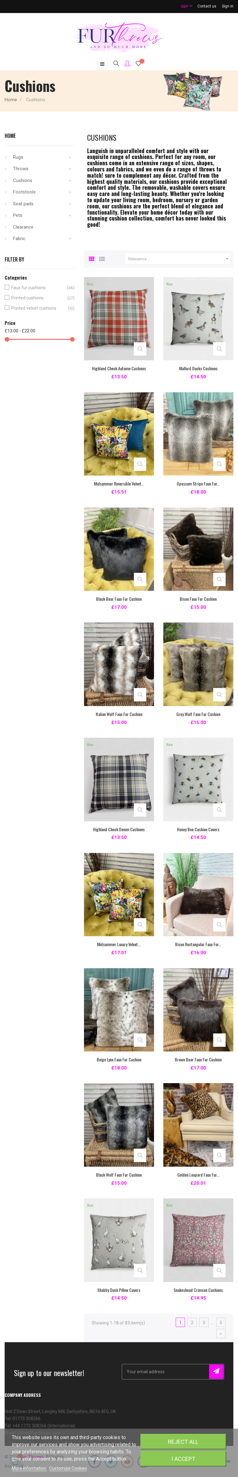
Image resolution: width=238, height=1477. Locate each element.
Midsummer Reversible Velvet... (119, 483)
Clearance (23, 227)
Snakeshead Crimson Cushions (198, 1290)
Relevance (179, 259)
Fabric (19, 238)
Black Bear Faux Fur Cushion (119, 598)
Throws (21, 168)
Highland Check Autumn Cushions (119, 368)
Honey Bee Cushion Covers (198, 829)
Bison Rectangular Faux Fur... (198, 944)
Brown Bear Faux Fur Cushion (198, 1059)
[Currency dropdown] (184, 6)
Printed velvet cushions (38, 308)
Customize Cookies (68, 1468)
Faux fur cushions (38, 288)
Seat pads (23, 204)
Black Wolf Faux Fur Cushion (119, 1174)
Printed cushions (38, 298)
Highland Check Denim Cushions (119, 829)
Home (10, 135)
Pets (17, 215)
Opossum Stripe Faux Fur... (198, 483)
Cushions (22, 180)
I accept (183, 1459)
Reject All (183, 1441)
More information (29, 1468)
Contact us (206, 6)
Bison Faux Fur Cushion (198, 598)
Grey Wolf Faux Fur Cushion (198, 714)
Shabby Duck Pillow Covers (118, 1290)
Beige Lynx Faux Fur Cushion (119, 1059)
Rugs (18, 157)
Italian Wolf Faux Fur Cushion (119, 714)
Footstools (24, 192)
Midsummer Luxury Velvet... (119, 944)
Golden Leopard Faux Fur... (198, 1174)
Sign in (227, 6)
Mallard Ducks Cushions (198, 368)
